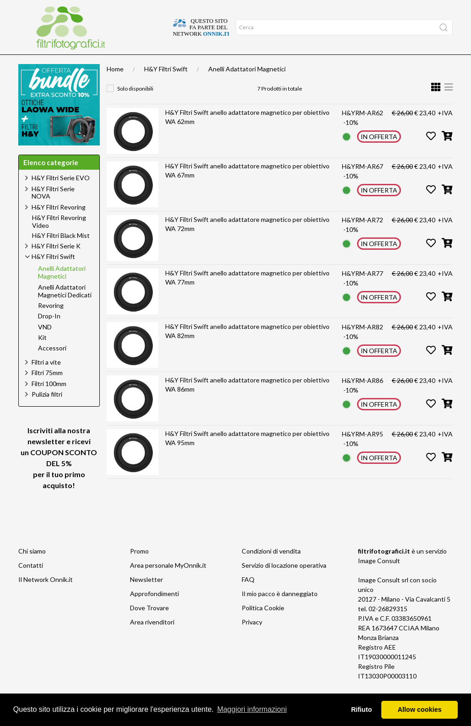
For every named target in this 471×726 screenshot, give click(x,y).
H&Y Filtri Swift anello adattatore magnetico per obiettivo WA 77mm (247, 295)
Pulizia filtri (47, 412)
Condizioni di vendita (271, 569)
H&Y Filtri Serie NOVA (53, 210)
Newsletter (146, 597)
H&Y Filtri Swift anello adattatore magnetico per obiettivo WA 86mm (247, 402)
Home (30, 63)
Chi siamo (32, 569)
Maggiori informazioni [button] (252, 709)
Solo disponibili (135, 106)
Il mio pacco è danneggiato (280, 611)
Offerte (115, 63)
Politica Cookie (263, 625)
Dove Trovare (149, 625)
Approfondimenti (71, 63)
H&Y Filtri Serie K (56, 264)
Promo (139, 569)
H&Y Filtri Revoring (59, 225)
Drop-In (49, 334)
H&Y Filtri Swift (166, 87)
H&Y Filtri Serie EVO (61, 195)
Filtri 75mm (47, 390)
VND (45, 345)
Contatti (30, 583)
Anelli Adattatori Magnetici (247, 87)
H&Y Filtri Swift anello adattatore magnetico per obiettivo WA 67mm (247, 188)
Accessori (52, 366)
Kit (42, 355)
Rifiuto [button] (361, 709)
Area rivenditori (152, 640)
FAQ (248, 597)
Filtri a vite (46, 380)
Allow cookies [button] (420, 709)
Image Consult (379, 578)
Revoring (51, 323)
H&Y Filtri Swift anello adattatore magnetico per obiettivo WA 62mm (247, 134)
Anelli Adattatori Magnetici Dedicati (65, 309)
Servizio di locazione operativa (284, 583)
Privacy (252, 640)
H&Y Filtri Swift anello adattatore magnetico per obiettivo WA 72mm (247, 241)
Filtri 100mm (49, 401)
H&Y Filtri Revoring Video (59, 239)
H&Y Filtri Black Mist (61, 253)
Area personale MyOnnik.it (168, 583)
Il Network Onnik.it (45, 597)
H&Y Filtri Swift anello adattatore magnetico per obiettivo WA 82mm (247, 348)
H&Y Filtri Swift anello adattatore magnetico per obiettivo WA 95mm (247, 455)
